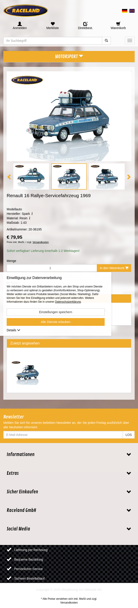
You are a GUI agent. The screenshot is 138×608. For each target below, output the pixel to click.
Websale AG (93, 589)
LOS (129, 435)
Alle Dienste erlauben (55, 322)
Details (13, 330)
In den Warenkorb (114, 268)
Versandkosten (40, 242)
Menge (11, 261)
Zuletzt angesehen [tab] (25, 343)
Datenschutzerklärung (68, 302)
